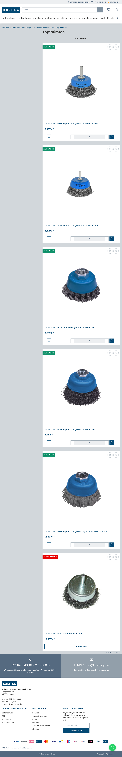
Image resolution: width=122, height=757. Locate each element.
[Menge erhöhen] (107, 137)
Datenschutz (7, 713)
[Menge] (89, 137)
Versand (33, 748)
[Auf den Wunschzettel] (116, 47)
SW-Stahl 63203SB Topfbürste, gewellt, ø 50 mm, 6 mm (71, 123)
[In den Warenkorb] (111, 137)
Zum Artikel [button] (81, 647)
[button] (100, 2)
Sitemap (35, 729)
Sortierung (80, 38)
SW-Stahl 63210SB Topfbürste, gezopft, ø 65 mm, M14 (70, 327)
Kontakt (35, 722)
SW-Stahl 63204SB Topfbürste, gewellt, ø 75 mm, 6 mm (71, 225)
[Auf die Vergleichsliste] (109, 47)
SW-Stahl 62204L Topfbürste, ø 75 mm (63, 633)
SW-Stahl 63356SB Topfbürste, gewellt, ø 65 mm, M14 (70, 429)
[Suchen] (59, 9)
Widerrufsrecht (8, 722)
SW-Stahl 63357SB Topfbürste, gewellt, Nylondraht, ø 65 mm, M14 (75, 531)
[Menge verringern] (72, 137)
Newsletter (36, 713)
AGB (3, 716)
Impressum (6, 719)
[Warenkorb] (116, 10)
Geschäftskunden (39, 716)
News (34, 719)
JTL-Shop (109, 754)
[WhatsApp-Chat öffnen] (112, 747)
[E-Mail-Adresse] (76, 725)
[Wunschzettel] (92, 2)
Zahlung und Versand (41, 726)
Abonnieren (76, 731)
